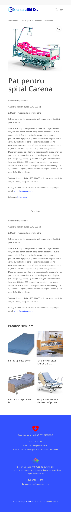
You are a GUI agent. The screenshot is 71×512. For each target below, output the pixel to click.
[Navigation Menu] (61, 9)
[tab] (35, 211)
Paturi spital (26, 21)
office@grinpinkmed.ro (23, 191)
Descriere (35, 211)
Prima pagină (13, 21)
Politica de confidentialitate (46, 501)
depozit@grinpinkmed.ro (38, 484)
